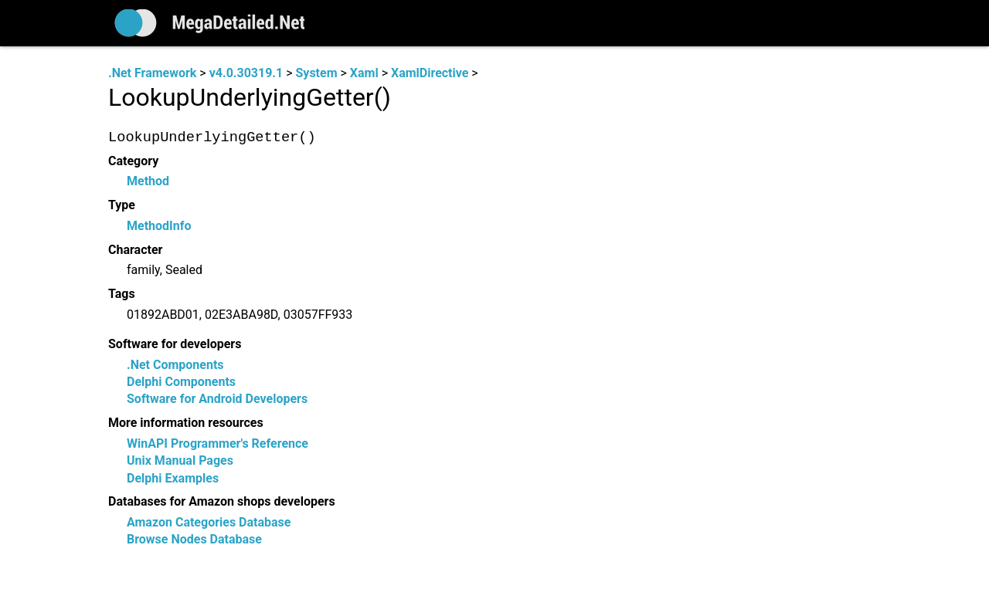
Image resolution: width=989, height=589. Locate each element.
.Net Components (175, 364)
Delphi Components (181, 381)
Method (148, 181)
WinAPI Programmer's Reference (217, 443)
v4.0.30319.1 (246, 73)
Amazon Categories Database (209, 523)
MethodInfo (159, 225)
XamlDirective (429, 73)
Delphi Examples (173, 478)
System (316, 73)
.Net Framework (152, 73)
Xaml (364, 73)
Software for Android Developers (217, 399)
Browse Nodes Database (194, 540)
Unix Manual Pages (180, 461)
